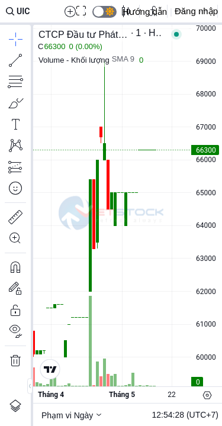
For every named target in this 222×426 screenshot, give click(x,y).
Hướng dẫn (145, 12)
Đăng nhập (196, 11)
